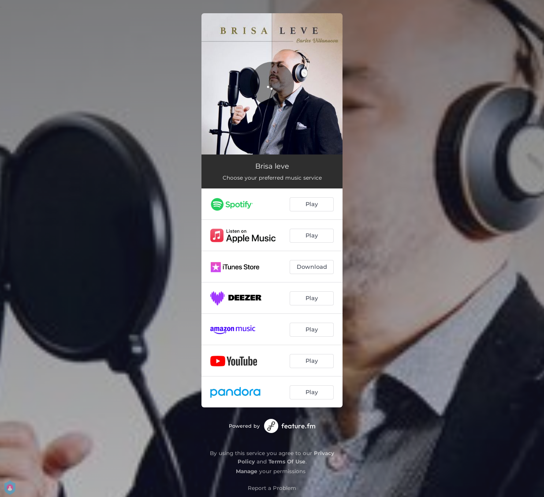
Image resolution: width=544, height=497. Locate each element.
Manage (246, 471)
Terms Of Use (287, 461)
